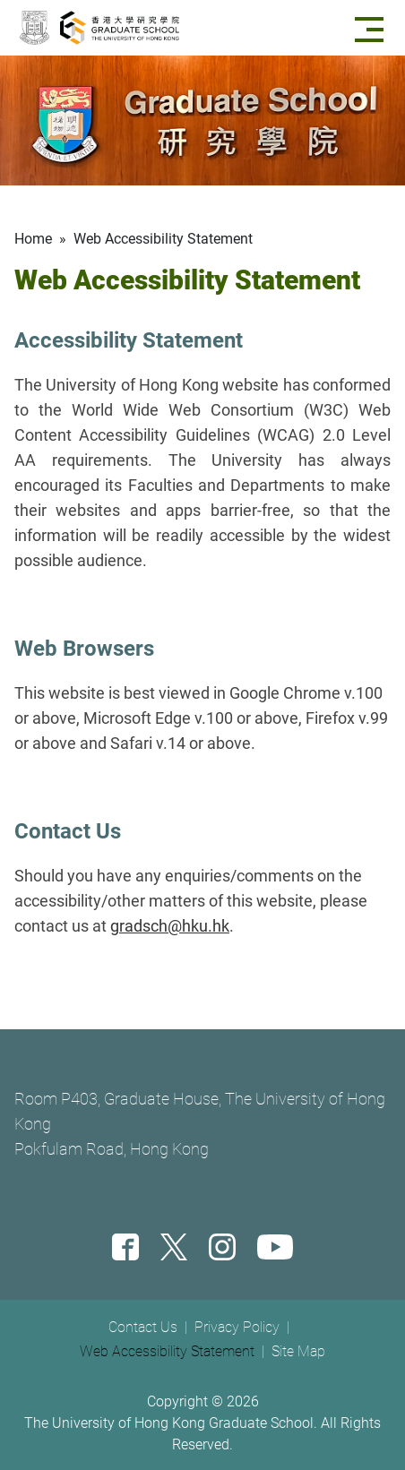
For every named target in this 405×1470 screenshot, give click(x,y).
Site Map (298, 1351)
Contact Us (142, 1327)
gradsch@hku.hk (169, 925)
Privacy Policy (237, 1327)
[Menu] (373, 27)
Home (33, 238)
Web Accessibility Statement (167, 1351)
